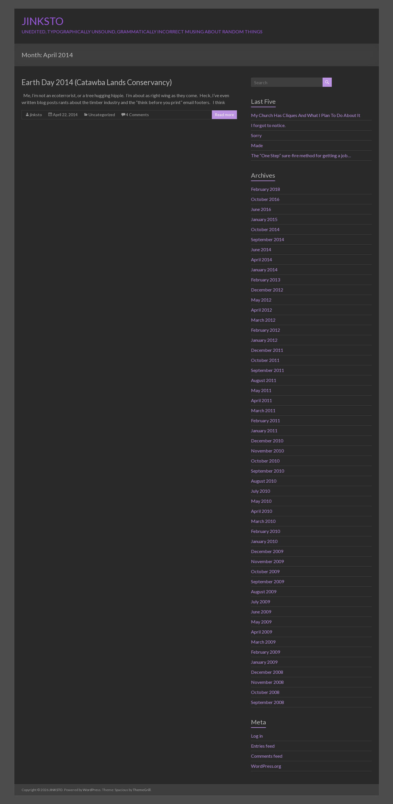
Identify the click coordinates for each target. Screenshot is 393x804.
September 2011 (267, 370)
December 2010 (267, 440)
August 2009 (263, 591)
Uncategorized (102, 114)
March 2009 (263, 641)
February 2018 (265, 189)
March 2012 (263, 320)
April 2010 (261, 511)
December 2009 (267, 551)
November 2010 (267, 450)
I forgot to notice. (268, 125)
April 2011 (261, 400)
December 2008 (267, 672)
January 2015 (264, 219)
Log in (257, 735)
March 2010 (263, 521)
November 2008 (267, 682)
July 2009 (260, 601)
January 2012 (264, 340)
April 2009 (261, 631)
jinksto (36, 114)
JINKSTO (43, 21)
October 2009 (265, 571)
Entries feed (263, 746)
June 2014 (261, 249)
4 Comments (137, 114)
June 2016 (261, 209)
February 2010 (265, 531)
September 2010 (267, 470)
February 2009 (265, 652)
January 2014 (264, 269)
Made (257, 145)
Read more (224, 114)
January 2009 (264, 662)
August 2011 (263, 380)
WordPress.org (266, 766)
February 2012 (265, 330)
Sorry (256, 135)
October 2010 (265, 460)
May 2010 (261, 501)
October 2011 (265, 360)
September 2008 (267, 702)
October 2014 (265, 229)
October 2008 (265, 692)
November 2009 (267, 561)
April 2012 (261, 309)
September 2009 (267, 581)
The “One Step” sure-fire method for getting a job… (301, 155)
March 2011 (263, 410)
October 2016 (265, 199)
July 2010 (260, 491)
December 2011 (267, 350)
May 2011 (261, 390)
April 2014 (261, 259)
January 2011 (264, 430)
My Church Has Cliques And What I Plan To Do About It (305, 115)
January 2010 (264, 541)
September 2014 (267, 239)
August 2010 (263, 480)
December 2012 (267, 289)
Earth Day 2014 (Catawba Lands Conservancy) (97, 82)
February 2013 (265, 279)
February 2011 (265, 420)
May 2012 (261, 299)
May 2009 (261, 621)
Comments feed (266, 756)
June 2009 (261, 611)
